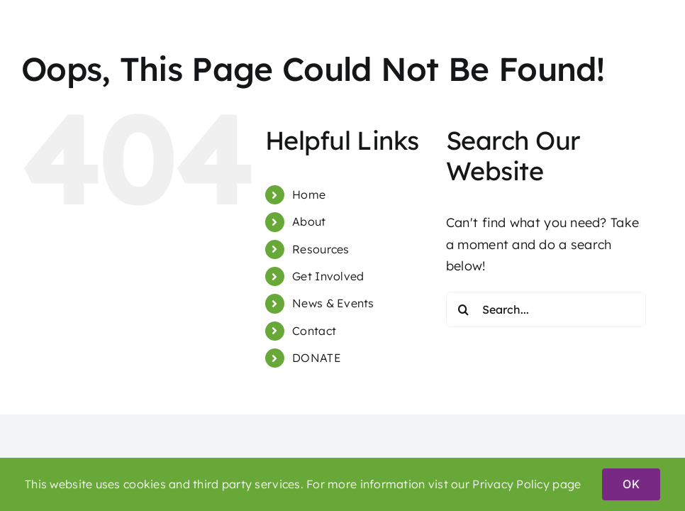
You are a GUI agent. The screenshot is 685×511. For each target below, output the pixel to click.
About (308, 221)
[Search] (463, 309)
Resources (320, 249)
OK (631, 484)
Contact (314, 331)
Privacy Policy (511, 484)
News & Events (333, 303)
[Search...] (546, 309)
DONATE (316, 358)
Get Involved (328, 276)
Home (308, 194)
